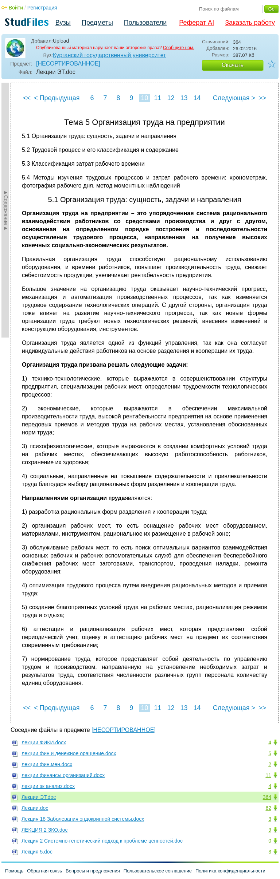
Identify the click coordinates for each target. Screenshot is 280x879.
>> (262, 98)
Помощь (14, 871)
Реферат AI (196, 22)
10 (144, 98)
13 (183, 98)
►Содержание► (6, 210)
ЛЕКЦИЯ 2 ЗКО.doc (45, 830)
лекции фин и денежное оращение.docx (69, 753)
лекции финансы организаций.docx (63, 775)
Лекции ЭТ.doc (39, 797)
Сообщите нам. (178, 48)
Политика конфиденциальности (230, 871)
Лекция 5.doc (37, 852)
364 (267, 797)
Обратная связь (44, 871)
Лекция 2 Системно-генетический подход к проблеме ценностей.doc (102, 841)
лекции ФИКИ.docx (44, 742)
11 (157, 98)
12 (170, 98)
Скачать (233, 65)
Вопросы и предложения (93, 871)
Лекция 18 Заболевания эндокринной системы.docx (83, 819)
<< (27, 98)
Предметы (97, 22)
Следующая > (234, 98)
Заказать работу (250, 22)
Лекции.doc (35, 808)
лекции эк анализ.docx (48, 786)
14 (197, 98)
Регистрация (42, 8)
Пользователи (145, 22)
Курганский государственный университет (109, 55)
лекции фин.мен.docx (47, 764)
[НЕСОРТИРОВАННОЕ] (68, 63)
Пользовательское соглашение (158, 871)
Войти (16, 8)
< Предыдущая (57, 98)
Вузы (63, 22)
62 (268, 808)
